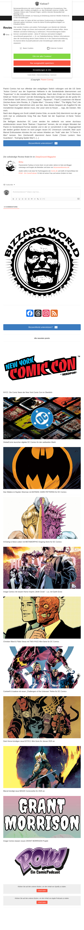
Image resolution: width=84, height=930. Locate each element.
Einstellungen (48, 41)
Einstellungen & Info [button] (42, 70)
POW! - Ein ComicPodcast (28, 173)
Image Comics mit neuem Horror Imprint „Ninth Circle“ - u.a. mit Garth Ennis (32, 592)
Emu (7, 34)
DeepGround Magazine (45, 157)
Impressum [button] (53, 75)
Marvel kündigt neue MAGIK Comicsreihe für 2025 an (24, 791)
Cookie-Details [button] (32, 75)
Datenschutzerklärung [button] (43, 75)
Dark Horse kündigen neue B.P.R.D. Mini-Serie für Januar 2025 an (29, 741)
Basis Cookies (26, 48)
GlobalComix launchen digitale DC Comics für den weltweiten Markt (29, 442)
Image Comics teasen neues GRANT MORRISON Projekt (25, 841)
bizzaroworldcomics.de (61, 167)
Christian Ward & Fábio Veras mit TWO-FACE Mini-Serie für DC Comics (31, 642)
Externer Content (55, 48)
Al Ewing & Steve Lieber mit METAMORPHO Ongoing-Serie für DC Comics (32, 542)
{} (40, 199)
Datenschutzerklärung (59, 38)
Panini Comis (47, 80)
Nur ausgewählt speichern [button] (42, 63)
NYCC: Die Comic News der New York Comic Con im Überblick (27, 392)
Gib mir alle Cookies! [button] (42, 56)
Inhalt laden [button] (42, 890)
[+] (44, 199)
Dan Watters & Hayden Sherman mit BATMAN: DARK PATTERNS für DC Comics (34, 492)
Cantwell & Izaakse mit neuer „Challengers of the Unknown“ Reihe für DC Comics (34, 691)
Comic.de (54, 171)
